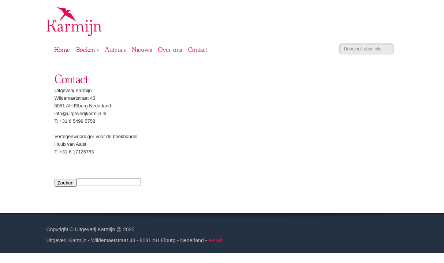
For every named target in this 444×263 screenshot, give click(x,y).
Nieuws (142, 49)
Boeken (87, 49)
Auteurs (115, 49)
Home (62, 49)
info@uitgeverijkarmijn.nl (81, 113)
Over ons (170, 49)
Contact (197, 49)
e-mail (215, 240)
